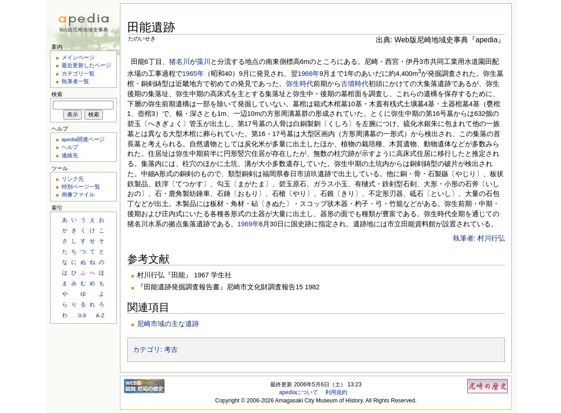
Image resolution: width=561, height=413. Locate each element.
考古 (171, 349)
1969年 (248, 224)
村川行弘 (491, 238)
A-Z (100, 315)
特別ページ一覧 (81, 186)
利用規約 (336, 392)
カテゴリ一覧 (78, 73)
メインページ (78, 57)
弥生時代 (299, 83)
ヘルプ (70, 147)
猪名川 (179, 61)
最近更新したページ (86, 65)
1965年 (193, 73)
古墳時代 (354, 83)
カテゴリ (146, 349)
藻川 (203, 61)
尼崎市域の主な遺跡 (168, 323)
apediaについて (298, 392)
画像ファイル (78, 194)
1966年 (308, 73)
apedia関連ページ (83, 139)
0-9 (82, 315)
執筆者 (463, 238)
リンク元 (73, 179)
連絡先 (70, 155)
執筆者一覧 (75, 81)
